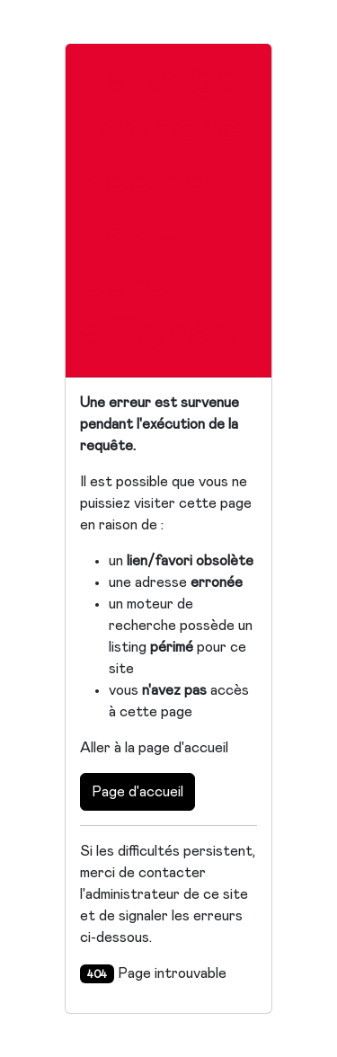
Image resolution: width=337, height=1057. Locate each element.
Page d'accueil (137, 792)
